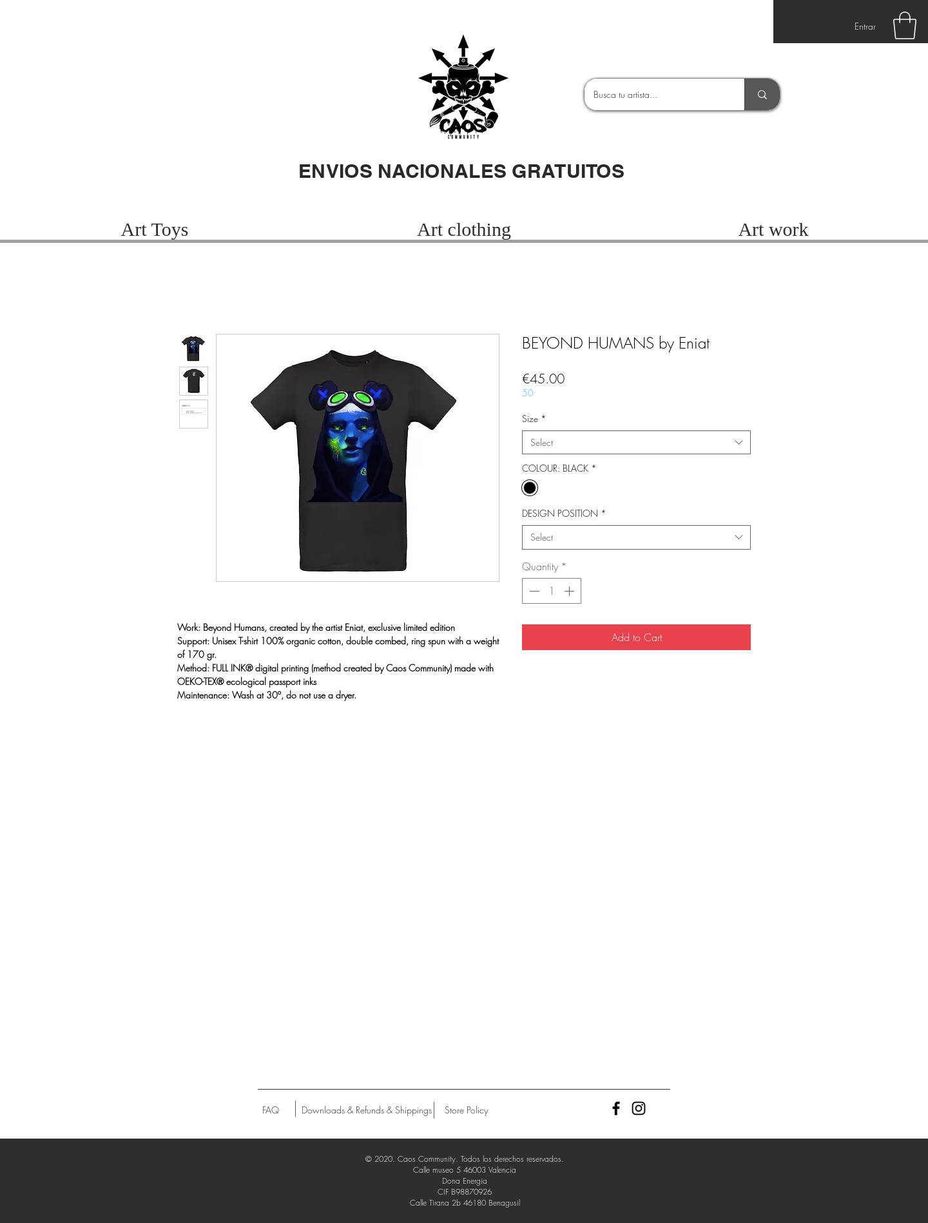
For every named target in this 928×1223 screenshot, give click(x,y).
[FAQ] (271, 1110)
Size (534, 418)
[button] (904, 25)
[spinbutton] (551, 591)
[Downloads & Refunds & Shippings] (367, 1110)
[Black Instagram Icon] (639, 1108)
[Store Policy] (466, 1110)
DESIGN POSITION (564, 513)
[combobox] (636, 442)
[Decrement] (533, 591)
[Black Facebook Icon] (616, 1108)
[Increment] (570, 591)
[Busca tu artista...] (655, 94)
